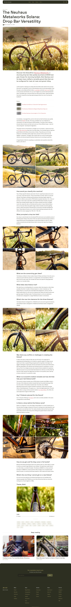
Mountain (15, 592)
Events (37, 596)
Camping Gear (27, 592)
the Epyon (31, 397)
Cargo (15, 596)
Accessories (27, 598)
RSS (59, 600)
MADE (23, 120)
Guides (37, 594)
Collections (27, 602)
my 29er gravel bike (22, 130)
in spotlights (37, 90)
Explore (48, 594)
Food (26, 600)
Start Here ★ (49, 589)
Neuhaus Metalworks (41, 73)
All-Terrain (16, 594)
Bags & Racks (27, 589)
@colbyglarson (51, 516)
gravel (6, 9)
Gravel (15, 589)
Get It (50, 575)
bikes (4, 9)
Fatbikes (15, 598)
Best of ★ (49, 592)
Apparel (26, 596)
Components (27, 594)
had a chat (47, 90)
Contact (60, 596)
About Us (49, 596)
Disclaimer (60, 598)
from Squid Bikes (42, 389)
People (37, 592)
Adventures (38, 589)
